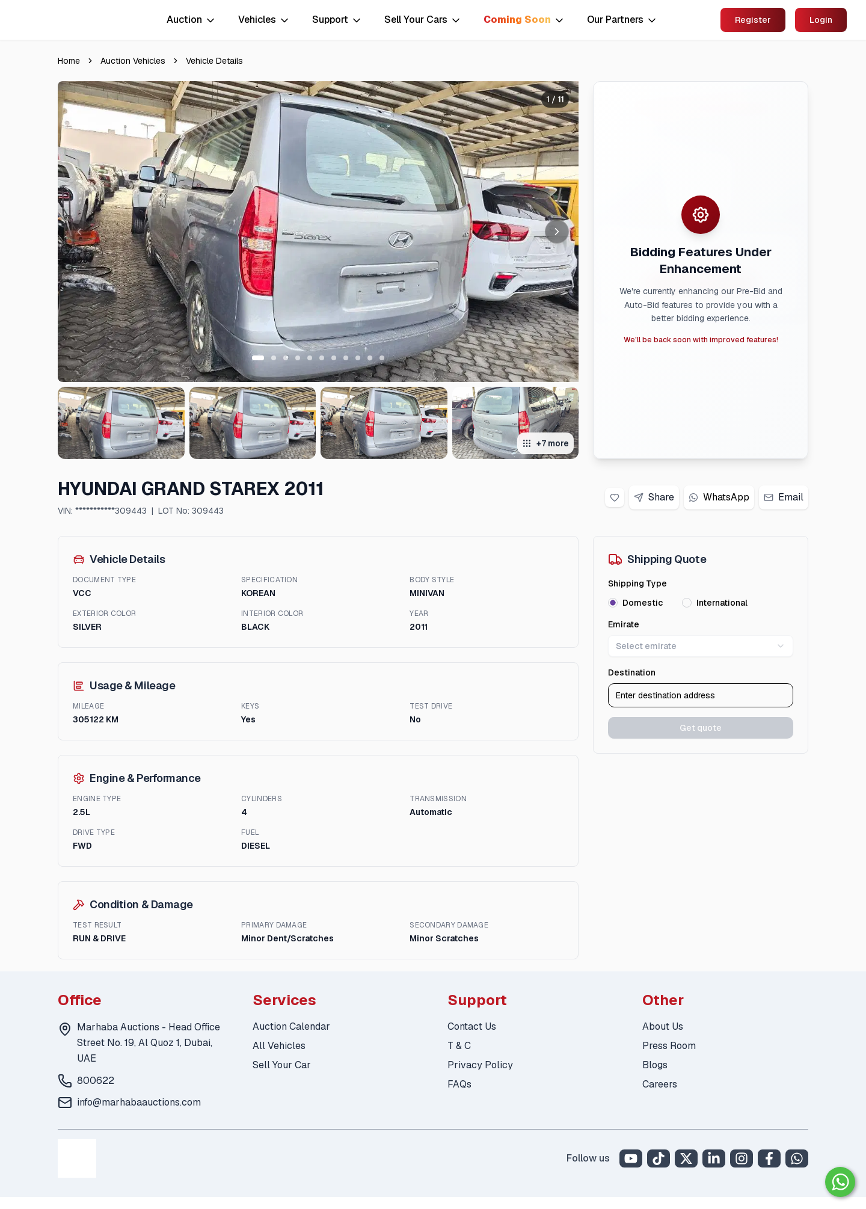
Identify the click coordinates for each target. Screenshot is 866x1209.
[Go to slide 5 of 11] (309, 357)
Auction (191, 19)
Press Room (669, 1045)
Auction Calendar (291, 1026)
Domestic (642, 602)
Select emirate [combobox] (700, 646)
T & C (459, 1045)
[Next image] (557, 232)
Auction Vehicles (132, 60)
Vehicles (264, 19)
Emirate (623, 624)
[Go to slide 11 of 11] (381, 357)
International (722, 602)
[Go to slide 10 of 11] (369, 357)
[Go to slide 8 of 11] (345, 357)
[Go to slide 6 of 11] (321, 357)
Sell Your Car (282, 1065)
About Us (662, 1026)
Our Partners (622, 19)
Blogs (655, 1065)
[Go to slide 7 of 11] (333, 357)
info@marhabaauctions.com (139, 1102)
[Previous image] (79, 232)
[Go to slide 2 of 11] (273, 357)
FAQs (459, 1084)
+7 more (545, 443)
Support (337, 19)
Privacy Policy (480, 1065)
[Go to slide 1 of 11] (258, 357)
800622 (95, 1080)
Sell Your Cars (423, 19)
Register (753, 19)
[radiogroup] (700, 603)
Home (69, 60)
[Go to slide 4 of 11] (297, 357)
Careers (659, 1084)
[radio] (613, 603)
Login (820, 19)
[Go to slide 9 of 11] (357, 357)
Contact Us (471, 1026)
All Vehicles (279, 1045)
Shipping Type (637, 583)
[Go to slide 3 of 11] (285, 357)
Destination (632, 672)
